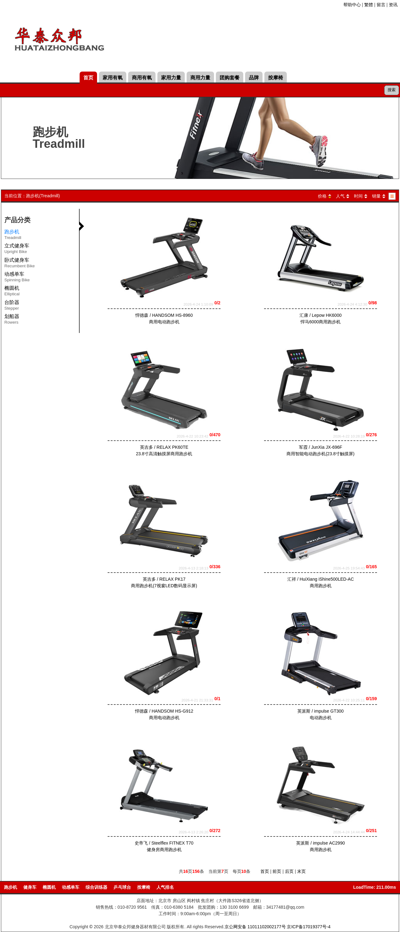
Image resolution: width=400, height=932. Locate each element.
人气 (340, 196)
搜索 (392, 89)
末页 (301, 871)
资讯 (393, 4)
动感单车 (17, 277)
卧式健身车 (19, 263)
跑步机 (10, 887)
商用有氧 (142, 77)
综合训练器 (96, 887)
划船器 (11, 320)
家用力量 (171, 77)
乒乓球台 (122, 887)
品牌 (254, 77)
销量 (376, 196)
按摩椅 (275, 77)
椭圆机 (12, 291)
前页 (276, 871)
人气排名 (165, 887)
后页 (289, 871)
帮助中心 (352, 4)
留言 (381, 4)
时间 (358, 196)
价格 (322, 196)
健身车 (29, 887)
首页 (88, 77)
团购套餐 (230, 77)
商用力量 (200, 77)
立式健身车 (16, 249)
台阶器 (11, 306)
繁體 (368, 4)
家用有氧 (113, 77)
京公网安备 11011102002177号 (255, 926)
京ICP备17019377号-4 (308, 926)
